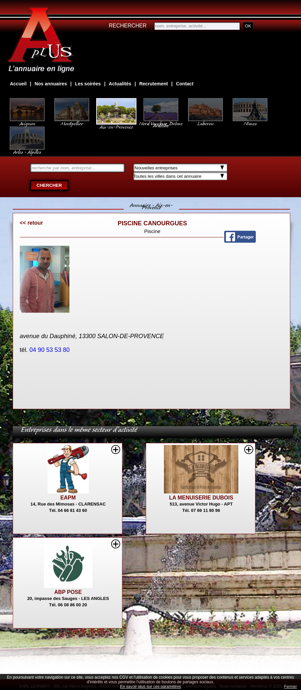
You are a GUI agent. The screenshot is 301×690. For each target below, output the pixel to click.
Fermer (290, 686)
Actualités (120, 83)
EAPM (68, 498)
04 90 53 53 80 (50, 350)
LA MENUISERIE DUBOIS (201, 498)
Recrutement (153, 83)
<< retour (31, 223)
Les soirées (88, 83)
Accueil (18, 83)
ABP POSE (68, 592)
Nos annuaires (51, 83)
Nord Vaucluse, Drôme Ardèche (161, 121)
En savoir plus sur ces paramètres (150, 686)
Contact (184, 83)
